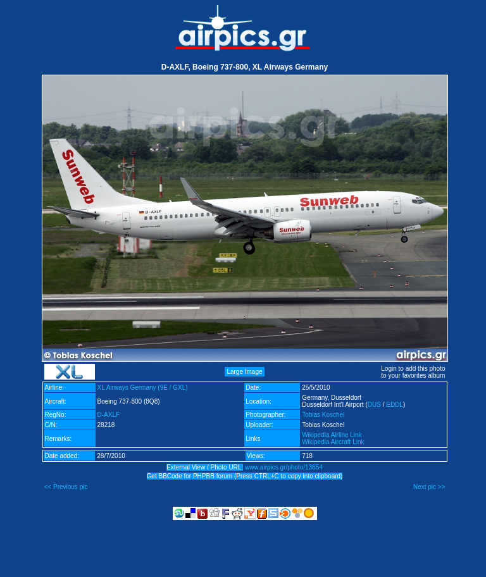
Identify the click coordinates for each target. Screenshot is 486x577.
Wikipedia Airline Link (332, 434)
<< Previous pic (66, 486)
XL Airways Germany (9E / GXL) (142, 387)
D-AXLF (108, 414)
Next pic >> (429, 486)
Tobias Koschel (323, 414)
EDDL (394, 404)
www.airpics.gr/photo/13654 (284, 467)
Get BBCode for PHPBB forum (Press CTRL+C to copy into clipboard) (245, 476)
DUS (374, 404)
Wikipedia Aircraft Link (333, 441)
